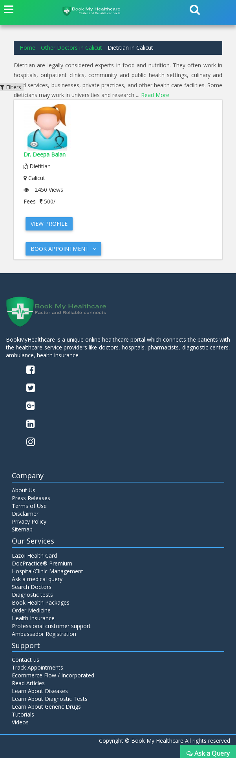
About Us (23, 490)
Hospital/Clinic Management (47, 571)
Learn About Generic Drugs (46, 706)
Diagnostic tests (32, 594)
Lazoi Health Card (34, 555)
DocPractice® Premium (42, 563)
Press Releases (31, 498)
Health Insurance (33, 618)
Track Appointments (37, 667)
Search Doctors (31, 587)
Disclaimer (25, 513)
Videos (20, 722)
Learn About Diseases (40, 691)
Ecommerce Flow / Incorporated (53, 675)
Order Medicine (31, 610)
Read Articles (28, 683)
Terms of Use (29, 506)
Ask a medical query (37, 579)
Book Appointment (63, 248)
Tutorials (23, 714)
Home (27, 47)
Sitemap (22, 529)
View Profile (49, 223)
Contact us (25, 659)
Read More (155, 95)
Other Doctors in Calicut (71, 47)
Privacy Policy (29, 521)
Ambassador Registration (44, 633)
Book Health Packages (41, 602)
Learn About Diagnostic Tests (50, 698)
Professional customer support (51, 626)
